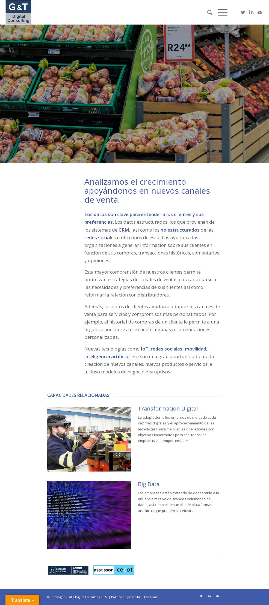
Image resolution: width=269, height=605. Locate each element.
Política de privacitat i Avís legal (134, 597)
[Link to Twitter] (243, 12)
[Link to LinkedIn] (251, 12)
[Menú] (219, 12)
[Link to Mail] (259, 12)
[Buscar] (207, 12)
